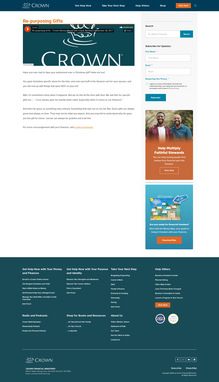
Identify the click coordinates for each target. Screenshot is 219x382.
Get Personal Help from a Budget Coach (38, 293)
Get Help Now (83, 5)
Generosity (115, 298)
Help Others (142, 5)
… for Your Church (74, 326)
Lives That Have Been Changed (168, 289)
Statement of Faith (118, 326)
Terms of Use (176, 368)
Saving (114, 302)
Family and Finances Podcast (34, 331)
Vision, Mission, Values (120, 322)
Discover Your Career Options (79, 284)
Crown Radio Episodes (31, 322)
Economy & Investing (119, 293)
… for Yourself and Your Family (79, 322)
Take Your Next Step (113, 5)
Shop (163, 5)
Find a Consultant (74, 288)
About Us (117, 315)
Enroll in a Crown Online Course (35, 279)
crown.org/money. (84, 127)
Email (148, 65)
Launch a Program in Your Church (169, 298)
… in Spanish (72, 331)
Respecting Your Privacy (157, 78)
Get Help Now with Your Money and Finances (42, 271)
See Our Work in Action (120, 335)
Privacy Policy (191, 368)
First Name (151, 51)
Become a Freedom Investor (166, 275)
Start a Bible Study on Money (34, 288)
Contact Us (115, 340)
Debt (113, 284)
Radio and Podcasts (34, 315)
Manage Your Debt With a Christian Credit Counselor (39, 298)
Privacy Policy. (174, 88)
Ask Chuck (26, 304)
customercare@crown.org (40, 373)
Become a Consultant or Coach (167, 293)
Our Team (115, 331)
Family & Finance (118, 289)
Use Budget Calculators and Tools (36, 284)
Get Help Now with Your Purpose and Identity (87, 271)
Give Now (183, 5)
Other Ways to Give (163, 284)
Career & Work (117, 280)
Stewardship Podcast (31, 326)
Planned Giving (161, 280)
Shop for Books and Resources (86, 315)
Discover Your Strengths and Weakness (82, 279)
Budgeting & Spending (120, 275)
